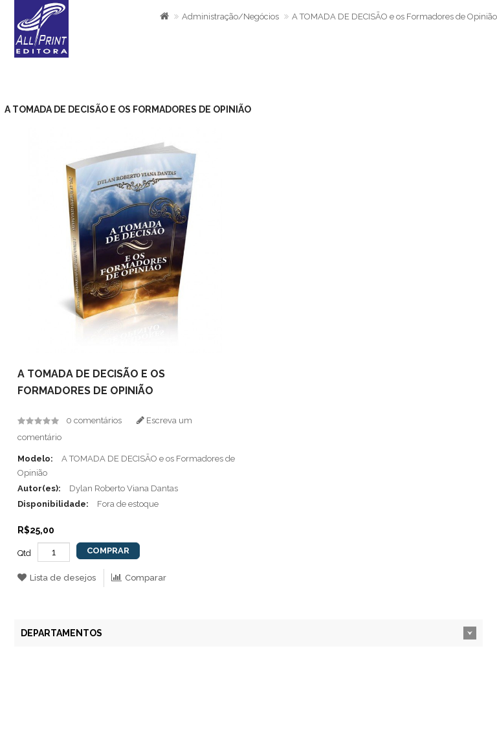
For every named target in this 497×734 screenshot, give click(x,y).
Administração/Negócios (230, 16)
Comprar (108, 550)
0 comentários (94, 420)
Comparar (138, 578)
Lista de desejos (56, 578)
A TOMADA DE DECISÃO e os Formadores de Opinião (394, 16)
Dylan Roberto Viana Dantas (123, 488)
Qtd (24, 553)
